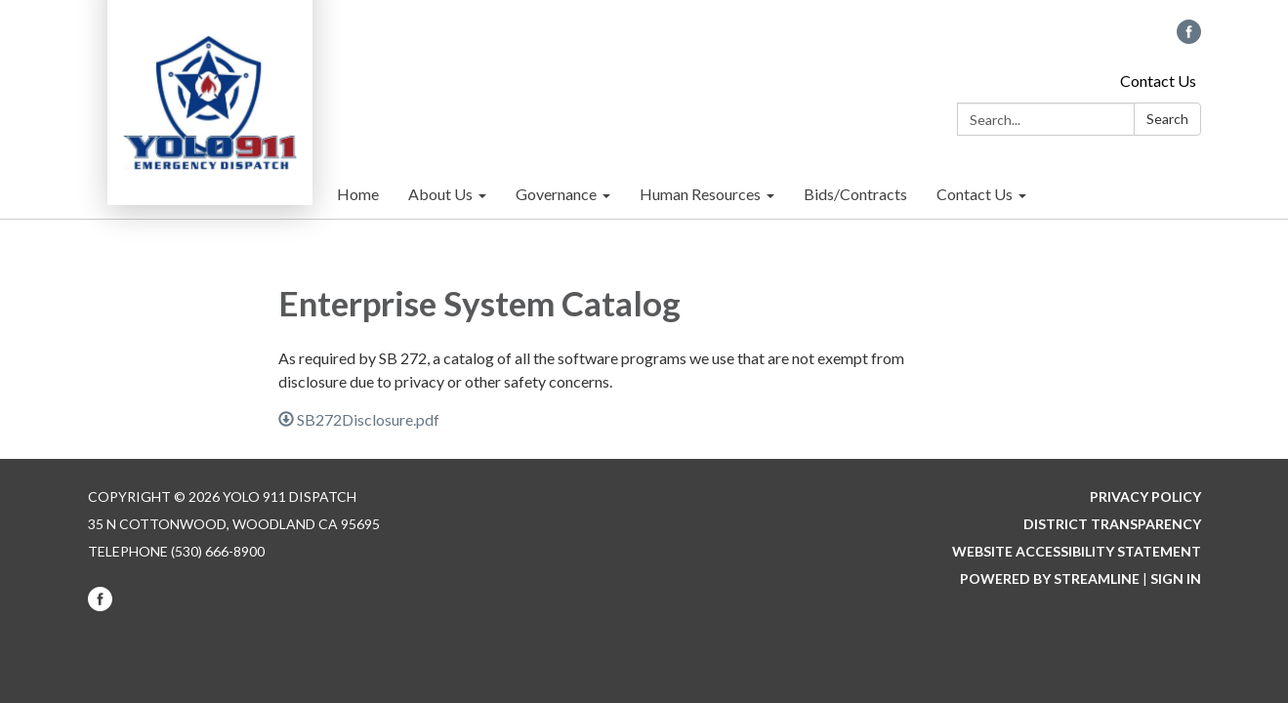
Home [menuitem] (358, 194)
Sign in (1175, 578)
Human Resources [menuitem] (700, 194)
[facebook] (1189, 37)
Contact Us (1158, 80)
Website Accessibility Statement (1076, 551)
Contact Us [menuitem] (974, 194)
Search (1167, 118)
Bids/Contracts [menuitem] (855, 194)
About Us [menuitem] (440, 194)
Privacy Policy (1145, 496)
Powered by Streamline (1050, 578)
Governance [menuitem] (556, 194)
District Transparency (1112, 524)
